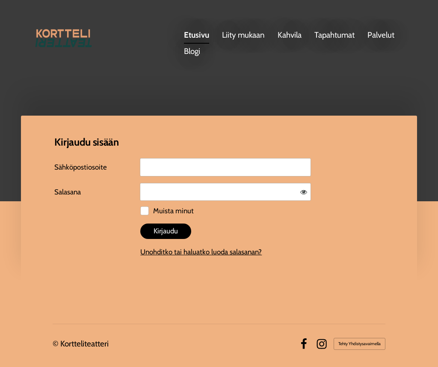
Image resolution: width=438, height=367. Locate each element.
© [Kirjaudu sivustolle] (56, 344)
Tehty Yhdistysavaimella (359, 343)
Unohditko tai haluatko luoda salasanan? (201, 252)
